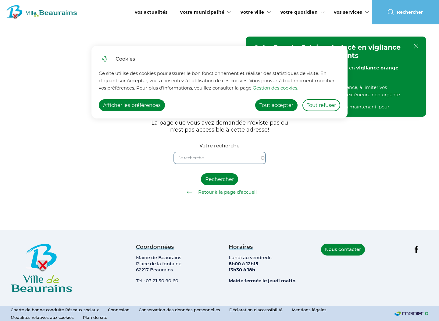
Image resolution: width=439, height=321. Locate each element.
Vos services (348, 12)
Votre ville (252, 12)
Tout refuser (321, 105)
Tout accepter (276, 105)
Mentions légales (309, 309)
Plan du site (95, 317)
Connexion (119, 309)
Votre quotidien (299, 12)
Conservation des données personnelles (179, 309)
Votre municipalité (202, 12)
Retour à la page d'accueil (220, 192)
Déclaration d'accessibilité (256, 309)
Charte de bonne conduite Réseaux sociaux (55, 309)
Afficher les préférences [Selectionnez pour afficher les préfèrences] (132, 105)
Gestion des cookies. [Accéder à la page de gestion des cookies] (275, 88)
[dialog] (219, 82)
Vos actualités (151, 12)
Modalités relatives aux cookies (42, 317)
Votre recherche (219, 146)
